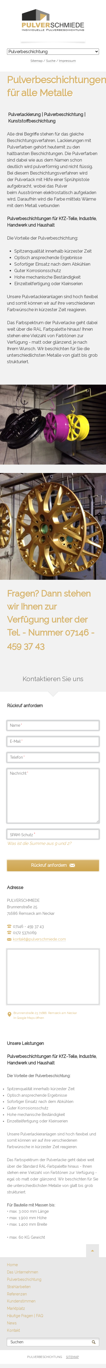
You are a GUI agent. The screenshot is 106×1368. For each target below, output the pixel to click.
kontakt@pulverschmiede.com (39, 939)
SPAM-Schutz (23, 834)
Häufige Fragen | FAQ (25, 1316)
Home (12, 1265)
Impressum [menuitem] (67, 61)
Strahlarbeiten (19, 1287)
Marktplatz (16, 1308)
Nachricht (19, 773)
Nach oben (92, 1250)
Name (16, 725)
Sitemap (72, 1357)
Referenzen (17, 1294)
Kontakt (13, 1330)
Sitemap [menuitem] (36, 61)
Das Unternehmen (22, 1272)
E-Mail (16, 741)
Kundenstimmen (21, 1301)
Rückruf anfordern (49, 865)
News (12, 1323)
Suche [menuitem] (50, 61)
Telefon (17, 757)
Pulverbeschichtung (24, 1279)
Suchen (16, 1342)
